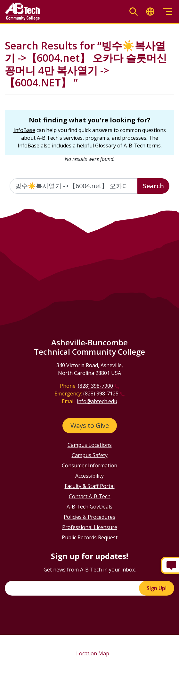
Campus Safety (90, 455)
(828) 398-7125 (100, 393)
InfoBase (24, 130)
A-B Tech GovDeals (89, 506)
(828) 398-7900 (95, 385)
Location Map (92, 653)
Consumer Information (89, 465)
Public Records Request (90, 537)
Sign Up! (157, 588)
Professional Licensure (89, 527)
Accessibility (89, 475)
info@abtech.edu (97, 401)
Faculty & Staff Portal (90, 486)
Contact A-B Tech (89, 496)
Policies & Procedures (89, 516)
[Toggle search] (133, 11)
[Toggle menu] (167, 11)
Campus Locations (90, 444)
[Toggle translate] (150, 11)
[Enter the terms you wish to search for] (74, 186)
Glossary (105, 145)
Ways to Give (89, 425)
